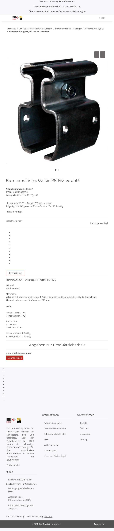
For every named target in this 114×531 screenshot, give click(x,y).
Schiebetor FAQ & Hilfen (20, 479)
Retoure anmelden (53, 423)
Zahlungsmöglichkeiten (55, 434)
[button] (86, 18)
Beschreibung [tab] (15, 273)
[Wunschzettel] (93, 18)
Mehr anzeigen (14, 357)
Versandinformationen (55, 428)
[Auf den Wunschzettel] (102, 54)
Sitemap (83, 439)
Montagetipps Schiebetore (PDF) (21, 490)
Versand (48, 516)
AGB (46, 439)
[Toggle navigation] (8, 16)
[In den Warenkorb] (8, 47)
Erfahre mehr (13, 465)
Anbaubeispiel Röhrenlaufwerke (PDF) (19, 498)
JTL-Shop (108, 524)
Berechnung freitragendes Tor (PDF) (21, 507)
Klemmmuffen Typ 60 (27, 195)
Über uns (84, 428)
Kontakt (83, 423)
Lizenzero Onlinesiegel (55, 456)
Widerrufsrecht (51, 445)
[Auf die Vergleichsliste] (96, 54)
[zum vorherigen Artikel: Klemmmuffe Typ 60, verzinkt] (13, 37)
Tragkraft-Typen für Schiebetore (21, 484)
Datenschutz (50, 450)
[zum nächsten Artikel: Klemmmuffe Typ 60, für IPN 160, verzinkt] (8, 37)
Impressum (85, 434)
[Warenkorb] (102, 18)
